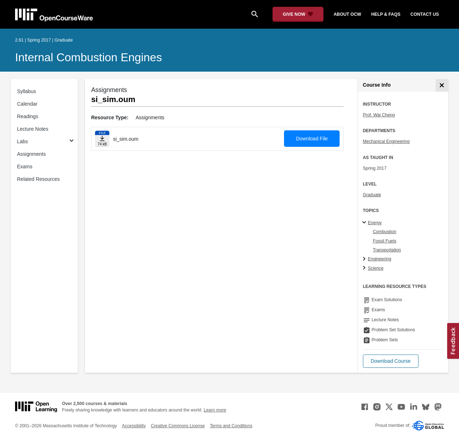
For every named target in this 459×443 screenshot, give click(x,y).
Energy (375, 222)
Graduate (372, 194)
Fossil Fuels (384, 241)
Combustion (384, 231)
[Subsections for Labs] (71, 141)
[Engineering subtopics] (365, 259)
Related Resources (38, 179)
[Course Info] (442, 85)
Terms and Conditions (231, 425)
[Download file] (102, 139)
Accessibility (134, 425)
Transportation (387, 249)
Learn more (215, 410)
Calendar (27, 104)
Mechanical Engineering (386, 141)
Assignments (31, 154)
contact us (425, 14)
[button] (390, 361)
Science (376, 268)
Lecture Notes (32, 129)
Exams (25, 166)
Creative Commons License (178, 425)
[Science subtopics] (365, 268)
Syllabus (26, 91)
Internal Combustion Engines (88, 57)
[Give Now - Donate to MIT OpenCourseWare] (298, 14)
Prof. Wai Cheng (379, 114)
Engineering (379, 258)
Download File (312, 138)
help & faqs (385, 14)
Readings (27, 116)
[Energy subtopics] (365, 222)
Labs (22, 141)
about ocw (347, 14)
